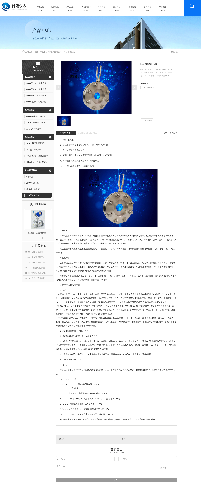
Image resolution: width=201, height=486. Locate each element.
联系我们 (163, 9)
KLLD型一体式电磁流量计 (38, 233)
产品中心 (101, 9)
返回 (174, 52)
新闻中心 (147, 9)
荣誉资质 (132, 9)
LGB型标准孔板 (68, 52)
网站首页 (40, 9)
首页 (36, 52)
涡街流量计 (70, 9)
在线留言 (147, 120)
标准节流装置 (54, 52)
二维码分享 (172, 133)
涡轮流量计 (86, 9)
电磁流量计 (55, 9)
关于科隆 (116, 9)
